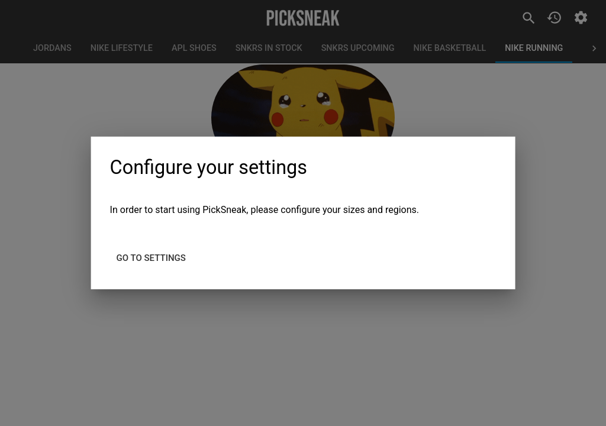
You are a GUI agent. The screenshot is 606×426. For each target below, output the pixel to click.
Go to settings (151, 258)
